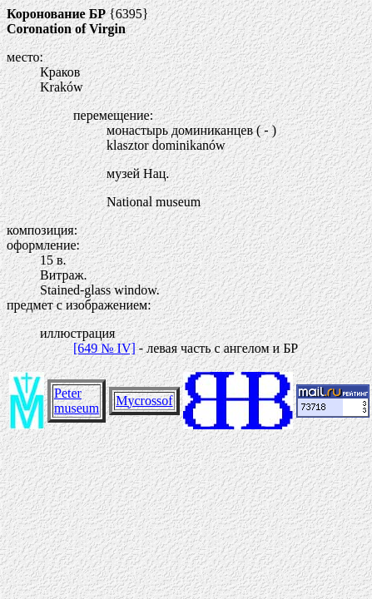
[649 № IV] (104, 348)
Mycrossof (144, 401)
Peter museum (76, 400)
